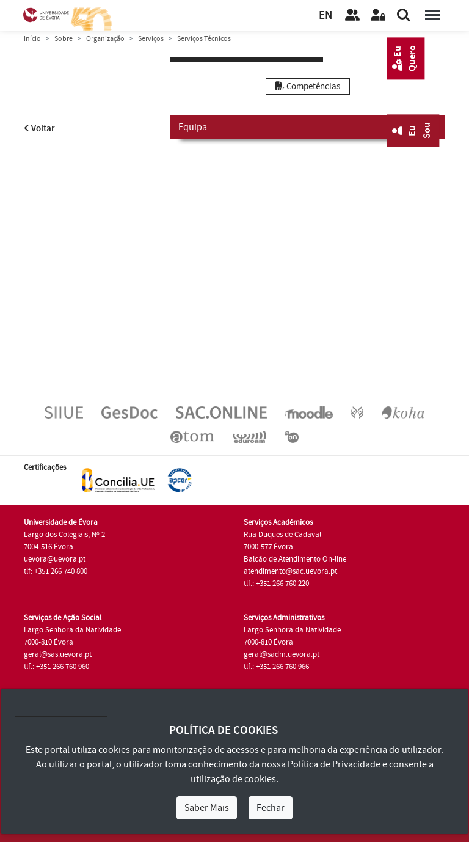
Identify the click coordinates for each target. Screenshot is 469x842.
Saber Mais (206, 808)
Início (32, 38)
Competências (307, 86)
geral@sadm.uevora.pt (281, 654)
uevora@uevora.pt (54, 559)
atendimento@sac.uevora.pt (290, 571)
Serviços (151, 38)
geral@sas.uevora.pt (58, 654)
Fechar (270, 808)
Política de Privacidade (334, 764)
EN (325, 15)
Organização (105, 38)
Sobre (63, 38)
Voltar (39, 128)
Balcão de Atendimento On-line (295, 559)
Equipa (307, 126)
